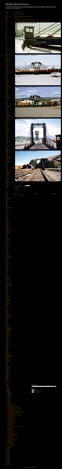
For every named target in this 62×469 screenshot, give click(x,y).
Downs (7, 143)
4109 (6, 38)
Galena (7, 164)
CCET (7, 104)
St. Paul (7, 333)
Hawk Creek (7, 184)
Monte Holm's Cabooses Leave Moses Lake (13, 435)
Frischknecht (7, 162)
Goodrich (7, 168)
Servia (7, 319)
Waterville (7, 359)
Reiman (7, 290)
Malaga (7, 219)
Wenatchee (7, 365)
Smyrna (7, 325)
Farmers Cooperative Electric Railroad (9, 157)
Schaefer (7, 311)
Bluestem (7, 89)
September (9, 395)
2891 (6, 22)
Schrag (7, 314)
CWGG (7, 126)
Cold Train (7, 110)
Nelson (7, 251)
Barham (7, 79)
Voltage (7, 349)
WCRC (7, 362)
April (8, 401)
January (9, 447)
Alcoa (6, 63)
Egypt (6, 146)
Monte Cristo (7, 239)
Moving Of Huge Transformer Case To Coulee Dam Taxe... (15, 408)
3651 (6, 33)
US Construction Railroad (8, 346)
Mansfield (7, 220)
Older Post (54, 193)
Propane (7, 279)
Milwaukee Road (8, 232)
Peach (7, 274)
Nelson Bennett (8, 252)
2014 (7, 457)
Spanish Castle (8, 327)
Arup (6, 74)
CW (6, 125)
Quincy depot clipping (9, 285)
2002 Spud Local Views (10, 406)
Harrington (7, 182)
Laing (6, 204)
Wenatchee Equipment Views (11, 405)
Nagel (6, 249)
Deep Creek (7, 131)
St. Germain (7, 332)
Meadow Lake (8, 228)
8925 (6, 51)
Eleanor (7, 147)
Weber (7, 364)
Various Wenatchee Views (11, 436)
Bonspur (7, 91)
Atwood (7, 75)
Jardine (7, 194)
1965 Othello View (9, 423)
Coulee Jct (7, 120)
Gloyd (6, 167)
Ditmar (7, 136)
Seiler (6, 317)
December (9, 392)
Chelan (7, 108)
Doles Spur (7, 137)
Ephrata (7, 149)
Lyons (6, 217)
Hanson (7, 181)
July (8, 398)
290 (6, 23)
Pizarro (7, 275)
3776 (6, 35)
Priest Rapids (7, 278)
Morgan (7, 242)
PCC (6, 273)
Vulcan (7, 350)
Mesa (6, 230)
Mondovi (7, 238)
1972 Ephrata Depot (10, 437)
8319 (6, 48)
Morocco (7, 243)
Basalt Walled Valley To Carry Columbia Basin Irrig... (14, 412)
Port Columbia (8, 276)
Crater (7, 121)
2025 (7, 387)
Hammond (7, 179)
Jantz (6, 193)
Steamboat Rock (8, 334)
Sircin (6, 324)
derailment (7, 135)
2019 (7, 451)
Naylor (7, 250)
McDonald (7, 227)
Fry (6, 163)
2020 (7, 450)
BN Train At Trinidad (10, 425)
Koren (6, 202)
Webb (6, 363)
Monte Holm (7, 240)
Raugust (7, 287)
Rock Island (7, 299)
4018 (6, 37)
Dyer (6, 144)
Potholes (7, 277)
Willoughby (7, 373)
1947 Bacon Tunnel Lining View (11, 418)
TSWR (7, 344)
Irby (6, 191)
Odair (6, 261)
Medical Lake (7, 229)
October (9, 394)
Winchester (7, 375)
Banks (7, 78)
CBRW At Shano (9, 441)
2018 (7, 452)
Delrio (6, 132)
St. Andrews (7, 331)
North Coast (7, 255)
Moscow (7, 244)
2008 (7, 464)
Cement (7, 105)
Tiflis (6, 341)
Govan (7, 169)
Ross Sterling (7, 303)
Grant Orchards (8, 173)
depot (6, 134)
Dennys (7, 133)
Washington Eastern (8, 356)
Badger (7, 77)
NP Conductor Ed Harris (10, 417)
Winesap (7, 376)
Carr (6, 102)
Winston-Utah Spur (8, 377)
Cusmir (7, 124)
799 (6, 46)
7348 (6, 45)
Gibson (7, 166)
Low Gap (7, 216)
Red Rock (7, 289)
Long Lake (7, 215)
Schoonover (7, 313)
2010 (7, 462)
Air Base (7, 61)
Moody (7, 241)
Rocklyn (7, 302)
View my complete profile (37, 392)
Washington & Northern (9, 355)
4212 (6, 40)
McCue (7, 226)
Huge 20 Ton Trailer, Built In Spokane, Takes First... (14, 407)
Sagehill (7, 309)
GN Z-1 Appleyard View (10, 442)
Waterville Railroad (8, 360)
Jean (6, 195)
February (9, 446)
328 (6, 28)
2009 (7, 463)
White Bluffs (7, 371)
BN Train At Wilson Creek (10, 431)
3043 (6, 26)
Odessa (7, 262)
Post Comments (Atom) (21, 195)
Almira (7, 64)
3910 (6, 36)
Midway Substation (8, 231)
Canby (7, 101)
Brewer (7, 93)
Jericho (7, 196)
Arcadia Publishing (8, 72)
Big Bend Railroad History (17, 4)
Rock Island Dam (8, 300)
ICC (6, 190)
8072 (6, 47)
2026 (7, 386)
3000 (6, 24)
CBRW (7, 103)
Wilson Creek (7, 374)
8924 (6, 50)
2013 (7, 458)
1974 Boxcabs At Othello (10, 430)
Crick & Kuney (8, 123)
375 (6, 34)
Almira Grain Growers (9, 65)
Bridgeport (7, 94)
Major (6, 218)
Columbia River (8, 114)
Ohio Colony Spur (8, 263)
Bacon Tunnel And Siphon (10, 413)
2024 (7, 388)
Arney (6, 73)
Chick (6, 109)
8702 (6, 49)
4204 (6, 39)
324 (6, 27)
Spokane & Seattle (8, 330)
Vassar (7, 347)
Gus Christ (7, 178)
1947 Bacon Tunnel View (10, 419)
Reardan (7, 288)
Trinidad (7, 343)
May (8, 400)
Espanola (7, 152)
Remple (7, 291)
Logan (7, 214)
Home (35, 193)
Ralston (7, 286)
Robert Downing (8, 298)
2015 (7, 456)
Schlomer (7, 312)
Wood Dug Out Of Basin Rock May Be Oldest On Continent (15, 411)
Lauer (6, 208)
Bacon (7, 76)
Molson (7, 237)
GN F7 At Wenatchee (10, 443)
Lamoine (7, 205)
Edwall (7, 145)
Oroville (7, 266)
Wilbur (7, 372)
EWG (6, 153)
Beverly (7, 84)
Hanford (7, 180)
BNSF (6, 90)
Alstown (7, 66)
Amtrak (7, 67)
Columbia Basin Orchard (8, 113)
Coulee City (7, 119)
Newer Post (16, 193)
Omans (7, 265)
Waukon (7, 361)
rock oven (7, 301)
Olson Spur (7, 264)
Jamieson (7, 192)
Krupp (6, 203)
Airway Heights (8, 62)
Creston (7, 122)
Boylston (7, 92)
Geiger (7, 165)
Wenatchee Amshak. (10, 424)
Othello (7, 267)
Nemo (6, 253)
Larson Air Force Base (9, 207)
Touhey (7, 342)
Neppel (7, 254)
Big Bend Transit (8, 88)
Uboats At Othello (9, 429)
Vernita (7, 348)
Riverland (7, 297)
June (8, 399)
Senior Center (8, 318)
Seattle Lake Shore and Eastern (8, 316)
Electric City (7, 148)
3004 (6, 25)
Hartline (7, 183)
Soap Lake (7, 326)
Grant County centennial (7, 172)
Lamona (7, 206)
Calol (6, 100)
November (9, 393)
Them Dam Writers (8, 340)
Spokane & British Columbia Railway (8, 329)
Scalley (7, 310)
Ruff (6, 308)
